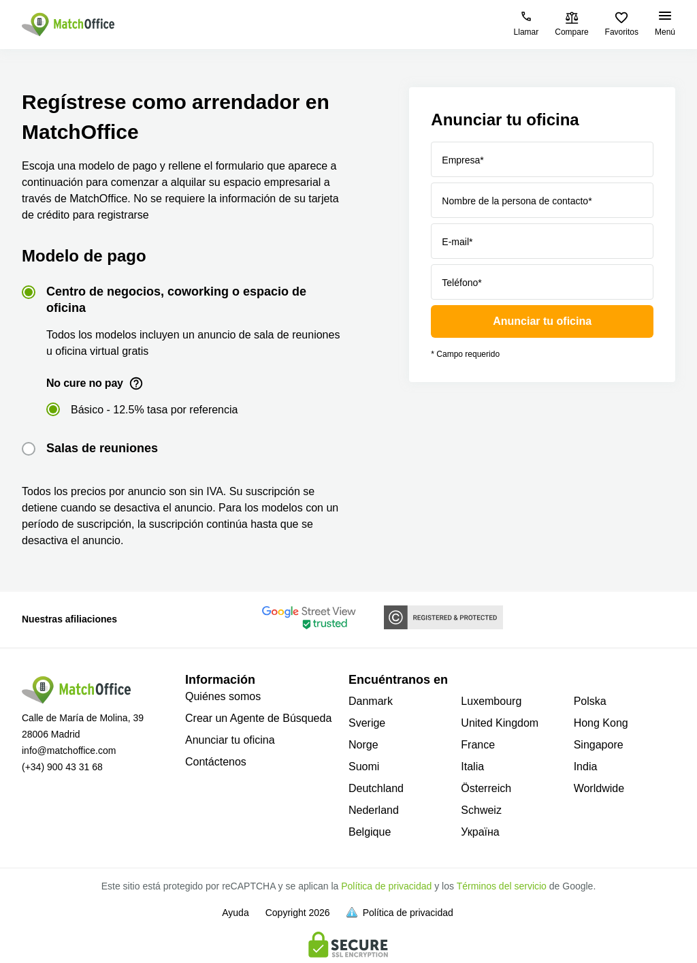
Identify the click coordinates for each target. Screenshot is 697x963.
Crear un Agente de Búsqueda (258, 718)
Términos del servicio (502, 886)
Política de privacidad (386, 886)
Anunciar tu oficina (542, 321)
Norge (363, 745)
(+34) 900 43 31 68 (62, 766)
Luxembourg (491, 701)
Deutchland (376, 788)
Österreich (486, 788)
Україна (480, 832)
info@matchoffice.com (69, 750)
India (586, 766)
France (478, 745)
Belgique (369, 832)
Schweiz (481, 810)
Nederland (373, 810)
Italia (472, 766)
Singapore (598, 745)
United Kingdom (499, 723)
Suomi (363, 766)
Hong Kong (601, 723)
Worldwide (599, 788)
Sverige (366, 723)
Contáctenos (215, 762)
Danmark (370, 701)
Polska (590, 701)
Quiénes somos (223, 696)
